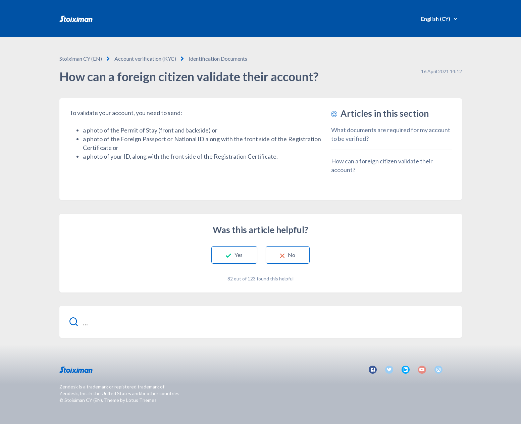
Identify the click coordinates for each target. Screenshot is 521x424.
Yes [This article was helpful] (239, 255)
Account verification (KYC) (145, 58)
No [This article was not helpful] (291, 255)
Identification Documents (218, 58)
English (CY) (436, 18)
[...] (260, 322)
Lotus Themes (141, 400)
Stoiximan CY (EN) (80, 58)
